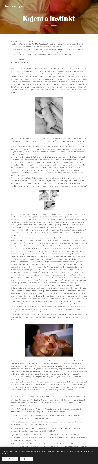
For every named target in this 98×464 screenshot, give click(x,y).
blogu (22, 41)
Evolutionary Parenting (55, 49)
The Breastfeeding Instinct (45, 44)
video (44, 186)
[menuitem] (74, 6)
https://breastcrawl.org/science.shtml (54, 396)
